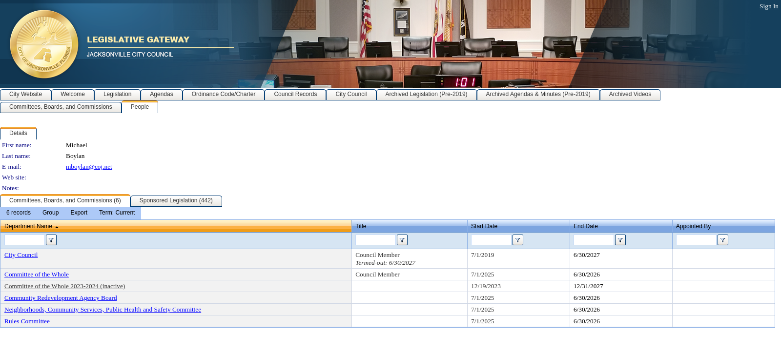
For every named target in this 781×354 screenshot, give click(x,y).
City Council (21, 254)
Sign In (769, 6)
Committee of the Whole (36, 274)
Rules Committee (27, 321)
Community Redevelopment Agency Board (60, 297)
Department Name (28, 226)
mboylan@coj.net (89, 166)
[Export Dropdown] (78, 213)
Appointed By (693, 226)
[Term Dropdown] (117, 213)
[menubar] (70, 213)
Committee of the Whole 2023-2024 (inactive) (64, 286)
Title (360, 226)
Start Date (484, 226)
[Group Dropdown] (50, 213)
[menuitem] (18, 213)
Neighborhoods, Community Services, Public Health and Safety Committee (102, 309)
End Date (586, 226)
